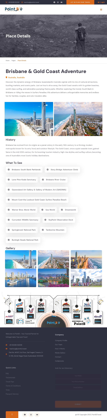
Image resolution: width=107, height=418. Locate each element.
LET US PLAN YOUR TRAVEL (80, 2)
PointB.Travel (96, 415)
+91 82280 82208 (13, 2)
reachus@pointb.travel (31, 2)
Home (7, 60)
